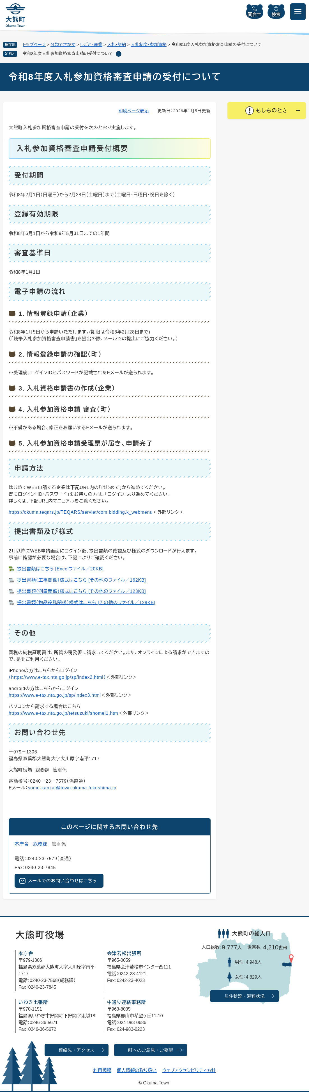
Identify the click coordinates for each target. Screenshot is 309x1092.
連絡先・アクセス (76, 1050)
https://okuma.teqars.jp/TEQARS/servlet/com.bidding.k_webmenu (81, 512)
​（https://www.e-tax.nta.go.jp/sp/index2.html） (57, 677)
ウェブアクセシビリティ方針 (189, 1070)
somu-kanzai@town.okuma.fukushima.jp (72, 787)
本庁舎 (22, 844)
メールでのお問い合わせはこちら (62, 880)
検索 (276, 14)
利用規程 (102, 1070)
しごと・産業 (91, 44)
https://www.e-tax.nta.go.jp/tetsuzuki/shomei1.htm (63, 713)
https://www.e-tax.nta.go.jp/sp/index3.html (55, 695)
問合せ (254, 14)
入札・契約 (116, 44)
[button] (266, 110)
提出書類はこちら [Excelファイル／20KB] (60, 568)
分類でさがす (62, 44)
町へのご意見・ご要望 (150, 1050)
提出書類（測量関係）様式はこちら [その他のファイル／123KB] (81, 591)
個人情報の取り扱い (137, 1070)
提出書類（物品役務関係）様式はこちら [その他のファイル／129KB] (86, 602)
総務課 (40, 844)
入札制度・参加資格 (149, 44)
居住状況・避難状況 (244, 996)
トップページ (34, 44)
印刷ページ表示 (134, 110)
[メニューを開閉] (298, 11)
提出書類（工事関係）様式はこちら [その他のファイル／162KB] (81, 580)
